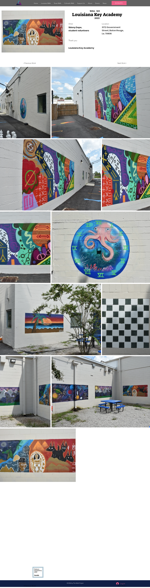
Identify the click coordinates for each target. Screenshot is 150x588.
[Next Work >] (122, 63)
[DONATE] (119, 3)
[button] (45, 3)
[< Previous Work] (29, 63)
